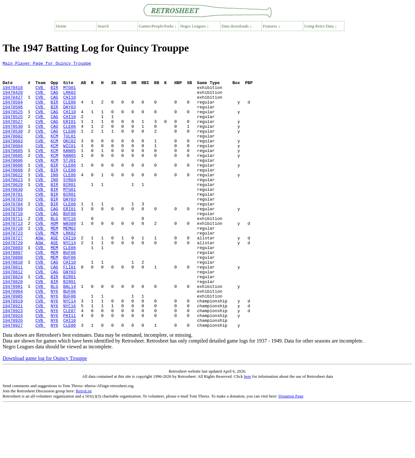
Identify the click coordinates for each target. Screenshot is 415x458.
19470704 (13, 233)
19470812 (13, 314)
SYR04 (69, 204)
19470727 (13, 274)
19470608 (13, 186)
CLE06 (69, 111)
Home (61, 26)
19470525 (13, 122)
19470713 (13, 256)
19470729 (13, 279)
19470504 (13, 111)
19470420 (13, 99)
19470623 (13, 204)
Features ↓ (271, 26)
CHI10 (69, 105)
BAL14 (69, 332)
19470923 (13, 361)
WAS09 (69, 256)
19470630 (13, 215)
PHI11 (69, 367)
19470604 (13, 163)
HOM (54, 256)
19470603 (13, 157)
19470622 (13, 198)
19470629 (13, 210)
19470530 (13, 140)
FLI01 (69, 308)
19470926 (13, 373)
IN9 (54, 198)
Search (103, 26)
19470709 (13, 239)
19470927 (13, 378)
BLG (54, 250)
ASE (54, 274)
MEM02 (69, 262)
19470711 (13, 250)
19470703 (13, 227)
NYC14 (69, 279)
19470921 (13, 355)
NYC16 (69, 250)
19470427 (13, 105)
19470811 (13, 308)
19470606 (13, 180)
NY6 (54, 338)
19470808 (13, 297)
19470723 (13, 268)
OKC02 (69, 157)
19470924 (13, 367)
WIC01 (69, 163)
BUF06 (69, 244)
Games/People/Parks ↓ (158, 26)
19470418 (13, 93)
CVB (40, 93)
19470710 (13, 244)
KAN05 (69, 169)
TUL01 (69, 151)
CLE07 (69, 361)
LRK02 (69, 99)
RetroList (84, 444)
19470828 (13, 326)
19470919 (13, 349)
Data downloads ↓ (236, 26)
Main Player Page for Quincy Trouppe (47, 64)
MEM (54, 262)
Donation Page (290, 449)
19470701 (13, 221)
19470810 (13, 303)
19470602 (13, 151)
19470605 (13, 169)
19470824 (13, 320)
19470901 (13, 332)
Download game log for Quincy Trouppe (45, 411)
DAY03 (69, 116)
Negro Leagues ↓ (194, 26)
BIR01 (69, 210)
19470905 (13, 343)
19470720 (13, 262)
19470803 (13, 285)
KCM (54, 151)
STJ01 (69, 180)
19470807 (13, 291)
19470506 (13, 116)
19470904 (13, 338)
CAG (54, 99)
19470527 (13, 134)
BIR (54, 93)
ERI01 (69, 134)
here (247, 429)
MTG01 (69, 93)
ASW (40, 274)
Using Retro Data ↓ (320, 26)
